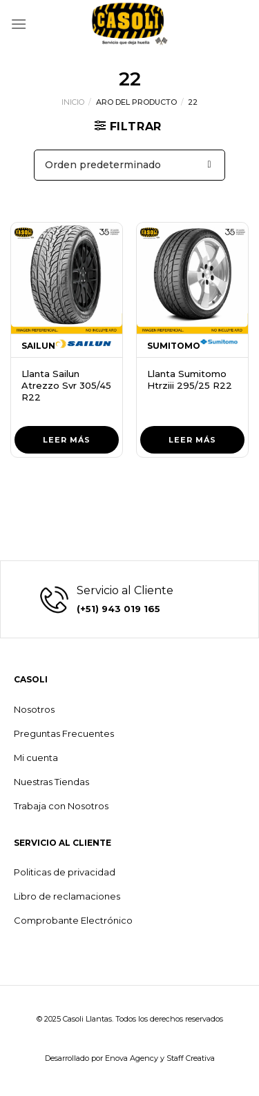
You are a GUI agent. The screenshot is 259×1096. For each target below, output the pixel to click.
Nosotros (34, 709)
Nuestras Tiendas (51, 781)
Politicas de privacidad (64, 871)
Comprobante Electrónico (73, 920)
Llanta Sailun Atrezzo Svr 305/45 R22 (66, 385)
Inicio (72, 102)
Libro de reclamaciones (67, 896)
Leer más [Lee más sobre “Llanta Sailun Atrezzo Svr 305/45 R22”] (66, 440)
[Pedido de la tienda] (129, 165)
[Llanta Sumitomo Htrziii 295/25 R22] (192, 278)
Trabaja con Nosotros (61, 805)
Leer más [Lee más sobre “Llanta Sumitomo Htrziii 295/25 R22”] (192, 440)
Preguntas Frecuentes (64, 733)
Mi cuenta (36, 757)
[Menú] (18, 24)
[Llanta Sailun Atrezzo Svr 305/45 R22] (66, 278)
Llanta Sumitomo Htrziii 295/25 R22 (189, 379)
